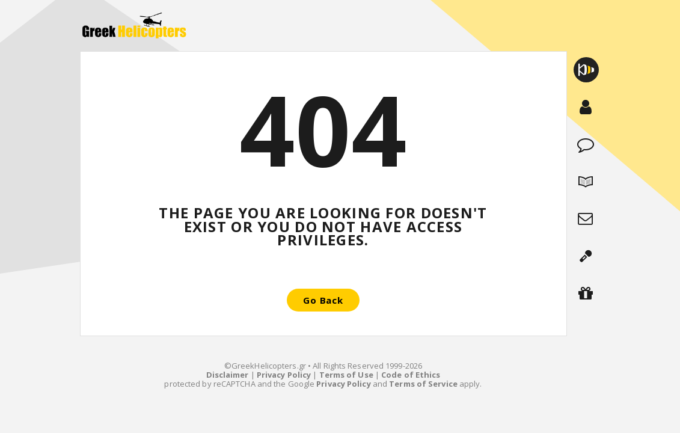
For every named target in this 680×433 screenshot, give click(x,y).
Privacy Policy (284, 374)
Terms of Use (346, 374)
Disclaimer (227, 374)
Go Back (323, 300)
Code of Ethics (410, 374)
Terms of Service (423, 383)
